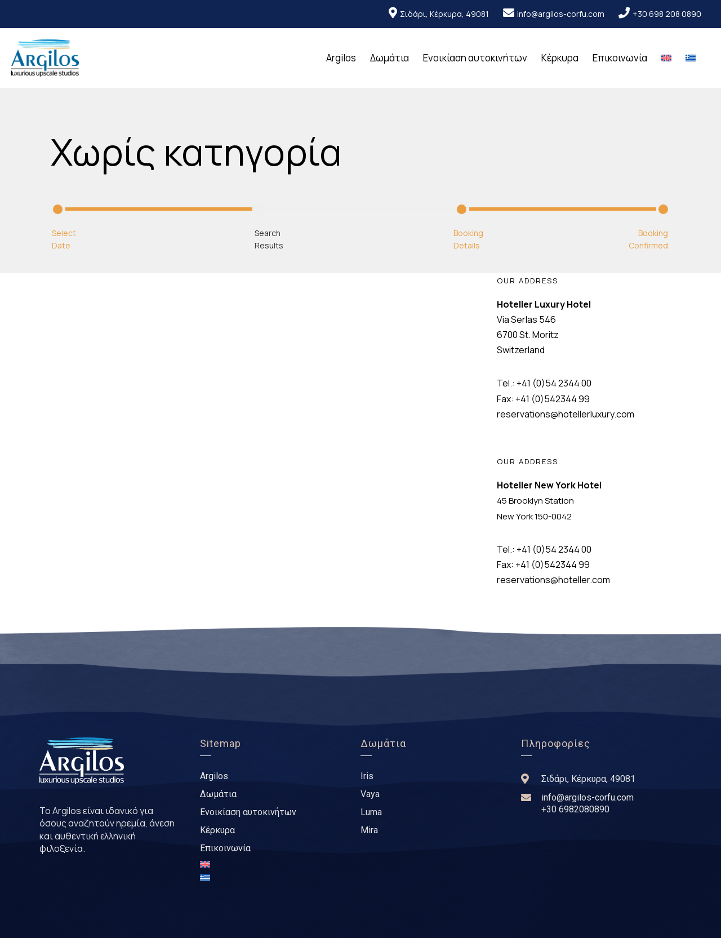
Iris (366, 776)
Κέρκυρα (559, 57)
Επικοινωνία (620, 57)
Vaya (370, 794)
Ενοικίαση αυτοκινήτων (475, 57)
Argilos (341, 57)
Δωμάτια (389, 57)
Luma (371, 812)
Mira (369, 830)
